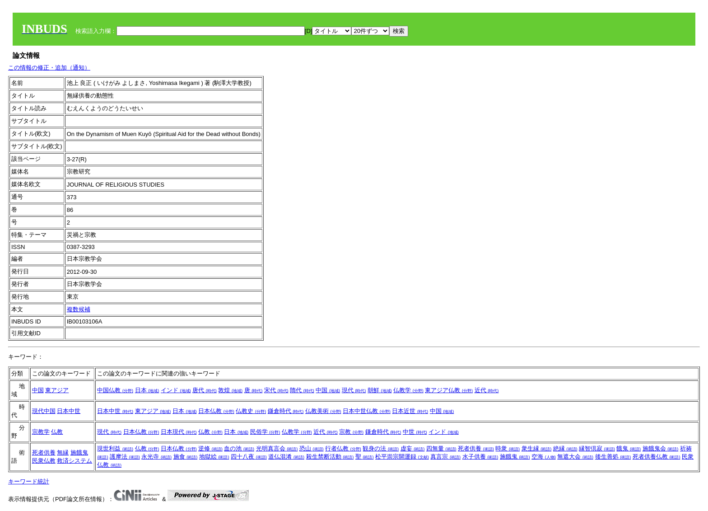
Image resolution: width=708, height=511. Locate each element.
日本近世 (410, 411)
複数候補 (78, 309)
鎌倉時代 (286, 411)
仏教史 (251, 411)
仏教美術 (323, 411)
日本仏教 (216, 411)
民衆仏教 (44, 460)
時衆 (507, 448)
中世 (415, 431)
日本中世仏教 (367, 411)
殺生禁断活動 (330, 456)
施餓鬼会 (661, 448)
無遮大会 (575, 456)
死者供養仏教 (656, 456)
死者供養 (44, 452)
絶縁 (565, 448)
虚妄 (413, 448)
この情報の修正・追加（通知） (49, 67)
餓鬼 (628, 448)
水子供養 (480, 456)
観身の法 (381, 448)
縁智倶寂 (597, 448)
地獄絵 (214, 456)
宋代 (276, 390)
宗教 (351, 431)
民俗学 (265, 431)
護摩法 (125, 456)
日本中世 (68, 411)
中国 (38, 390)
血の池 (239, 448)
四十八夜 (249, 456)
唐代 (204, 390)
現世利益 (115, 448)
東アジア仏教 (449, 390)
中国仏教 (115, 390)
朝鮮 (380, 390)
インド (176, 390)
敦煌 (230, 390)
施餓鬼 (79, 452)
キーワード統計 (28, 481)
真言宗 (445, 456)
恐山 (311, 448)
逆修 (210, 448)
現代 (354, 390)
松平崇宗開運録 (402, 456)
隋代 (302, 390)
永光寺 (156, 456)
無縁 (63, 452)
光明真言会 (277, 448)
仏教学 (408, 390)
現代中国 (44, 411)
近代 (487, 390)
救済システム (74, 460)
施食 (185, 456)
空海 (543, 456)
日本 (147, 390)
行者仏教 (343, 448)
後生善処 (613, 456)
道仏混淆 (286, 456)
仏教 (57, 431)
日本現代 (179, 431)
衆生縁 (537, 448)
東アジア (57, 390)
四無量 (441, 448)
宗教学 (41, 431)
